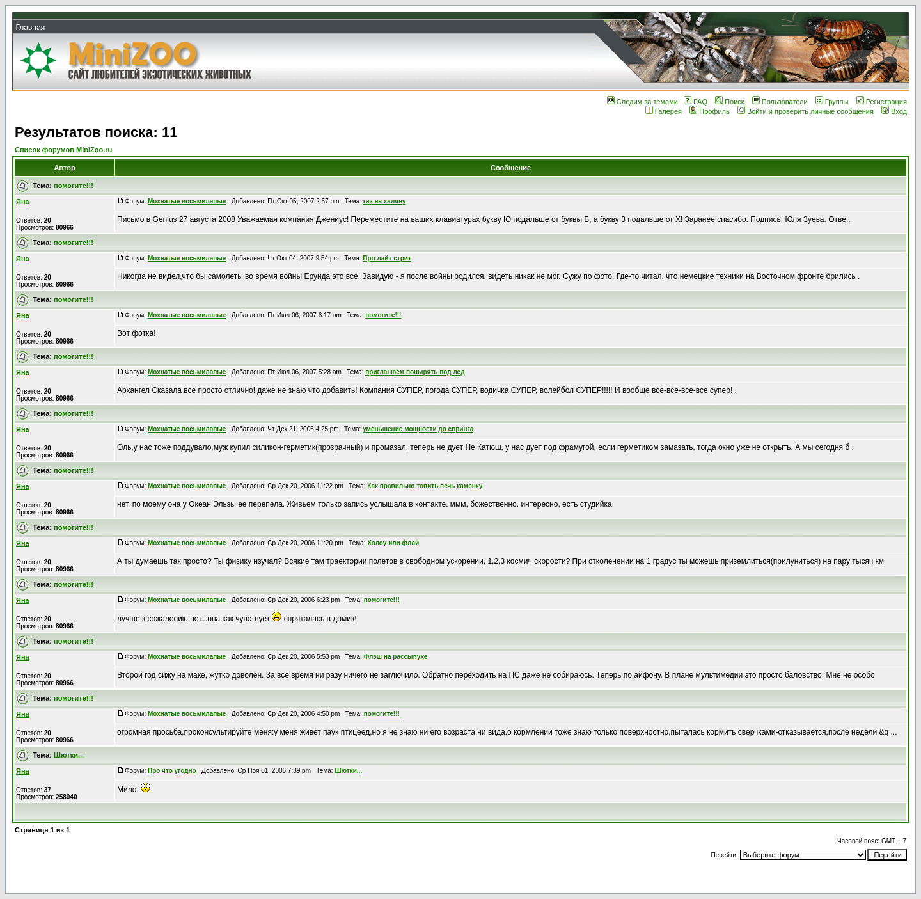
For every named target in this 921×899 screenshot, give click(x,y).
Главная (30, 27)
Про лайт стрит (387, 258)
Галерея (663, 111)
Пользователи (780, 102)
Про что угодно (172, 770)
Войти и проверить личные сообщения (805, 111)
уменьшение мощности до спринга (418, 429)
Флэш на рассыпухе (396, 656)
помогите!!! (73, 185)
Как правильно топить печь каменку (424, 485)
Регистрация (881, 102)
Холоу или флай (393, 542)
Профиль (709, 111)
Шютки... (69, 755)
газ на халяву (384, 201)
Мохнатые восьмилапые (187, 201)
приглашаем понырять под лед (414, 372)
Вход (894, 111)
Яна (22, 201)
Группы (832, 102)
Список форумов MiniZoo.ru (63, 150)
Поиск (729, 102)
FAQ (695, 102)
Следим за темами (642, 102)
